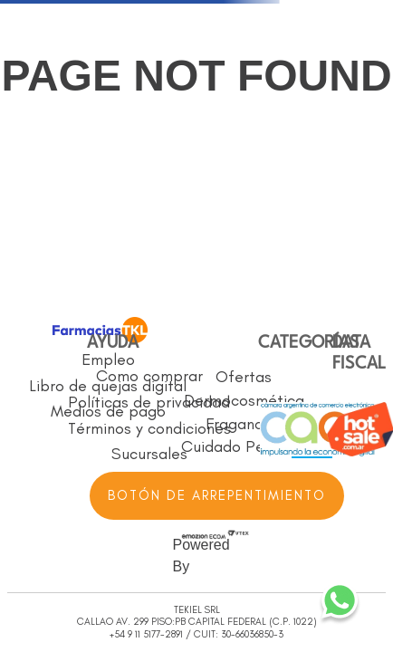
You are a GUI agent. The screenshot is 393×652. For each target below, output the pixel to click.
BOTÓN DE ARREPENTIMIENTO (217, 495)
